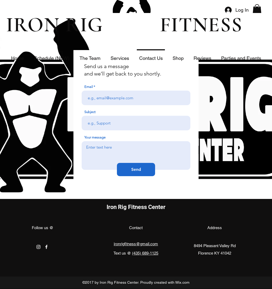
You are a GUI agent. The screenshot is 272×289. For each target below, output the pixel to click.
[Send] (136, 169)
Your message (95, 137)
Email (88, 86)
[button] (257, 9)
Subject (89, 112)
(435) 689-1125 (145, 253)
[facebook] (46, 247)
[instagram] (38, 247)
